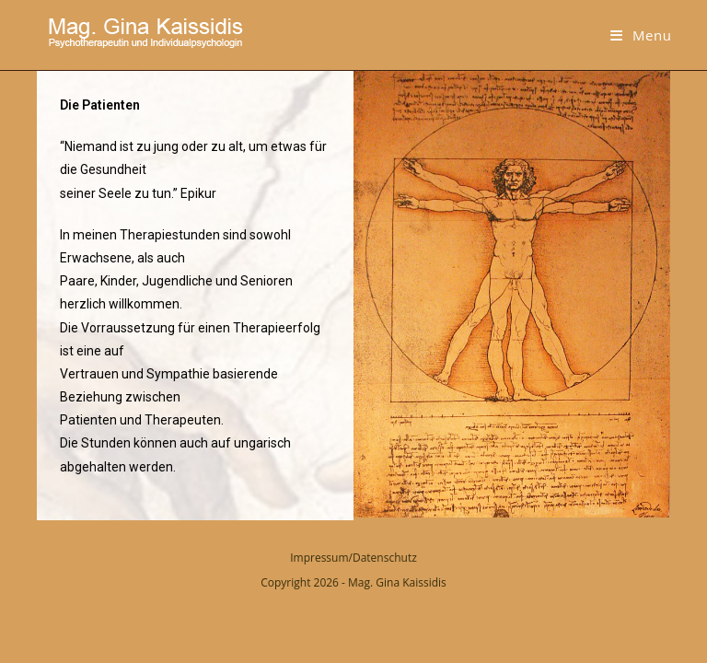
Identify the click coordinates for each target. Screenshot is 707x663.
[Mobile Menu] (641, 35)
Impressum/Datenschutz (353, 557)
